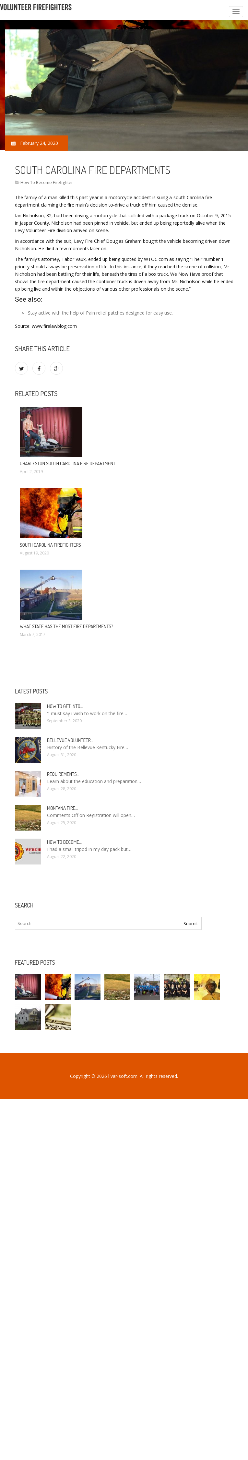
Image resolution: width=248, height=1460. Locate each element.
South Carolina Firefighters (50, 545)
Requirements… (63, 774)
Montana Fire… (62, 808)
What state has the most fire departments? (66, 626)
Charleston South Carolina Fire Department (67, 463)
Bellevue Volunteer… (70, 740)
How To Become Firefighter (46, 182)
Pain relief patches (105, 313)
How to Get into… (65, 706)
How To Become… (64, 842)
